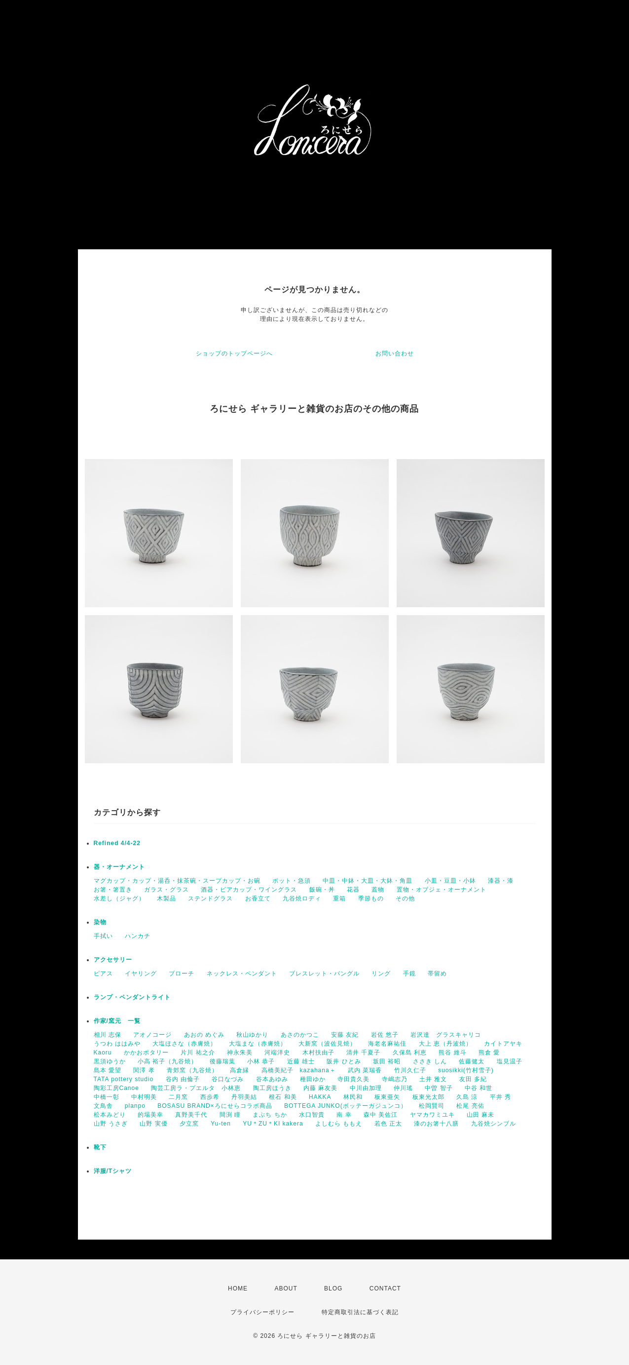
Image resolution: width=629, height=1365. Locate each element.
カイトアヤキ (503, 1043)
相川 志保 (107, 1034)
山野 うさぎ (111, 1123)
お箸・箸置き (113, 889)
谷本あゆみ (272, 1079)
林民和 (353, 1096)
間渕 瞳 (230, 1114)
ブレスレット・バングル (324, 973)
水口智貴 (312, 1114)
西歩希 (210, 1096)
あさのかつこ (300, 1034)
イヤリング (141, 973)
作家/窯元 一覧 (117, 1020)
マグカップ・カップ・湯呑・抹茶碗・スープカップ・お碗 (177, 880)
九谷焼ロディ (302, 898)
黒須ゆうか (110, 1061)
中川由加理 (366, 1088)
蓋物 (377, 889)
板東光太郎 (428, 1096)
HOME (238, 1288)
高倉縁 (239, 1070)
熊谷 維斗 (452, 1052)
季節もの (371, 898)
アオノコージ (152, 1034)
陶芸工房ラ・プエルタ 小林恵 (196, 1088)
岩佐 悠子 (385, 1034)
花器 (353, 889)
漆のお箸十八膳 (436, 1123)
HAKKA (320, 1096)
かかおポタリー (146, 1052)
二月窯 (178, 1096)
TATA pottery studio (124, 1079)
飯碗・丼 (322, 889)
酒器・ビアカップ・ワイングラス (249, 889)
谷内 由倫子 (183, 1079)
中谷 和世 (478, 1088)
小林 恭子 (261, 1061)
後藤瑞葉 (222, 1061)
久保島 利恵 (410, 1052)
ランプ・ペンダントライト (132, 997)
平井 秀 (500, 1096)
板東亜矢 (387, 1096)
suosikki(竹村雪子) (466, 1070)
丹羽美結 (244, 1096)
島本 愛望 (107, 1070)
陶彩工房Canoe (116, 1088)
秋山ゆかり (252, 1034)
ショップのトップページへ (234, 353)
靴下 (100, 1147)
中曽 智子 (438, 1088)
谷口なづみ (228, 1079)
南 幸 (343, 1114)
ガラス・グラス (166, 889)
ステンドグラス (210, 898)
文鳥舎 (103, 1105)
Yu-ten (221, 1123)
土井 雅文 (433, 1079)
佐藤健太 (471, 1061)
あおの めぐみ (204, 1034)
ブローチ (181, 973)
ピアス (103, 973)
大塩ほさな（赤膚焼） (184, 1043)
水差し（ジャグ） (119, 898)
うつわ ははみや (117, 1043)
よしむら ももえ (338, 1123)
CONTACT (385, 1288)
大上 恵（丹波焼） (445, 1043)
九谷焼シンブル (493, 1123)
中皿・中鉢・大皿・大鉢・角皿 (367, 880)
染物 (100, 922)
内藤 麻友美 (320, 1088)
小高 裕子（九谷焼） (167, 1061)
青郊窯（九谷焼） (192, 1070)
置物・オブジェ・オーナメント (441, 889)
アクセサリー (113, 959)
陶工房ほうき (272, 1088)
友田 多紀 (473, 1079)
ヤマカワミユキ (432, 1114)
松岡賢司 (431, 1105)
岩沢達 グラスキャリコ (445, 1034)
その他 (405, 898)
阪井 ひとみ (344, 1061)
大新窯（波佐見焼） (327, 1043)
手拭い (103, 936)
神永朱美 (240, 1052)
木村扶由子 (318, 1052)
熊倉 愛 (489, 1052)
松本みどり (110, 1114)
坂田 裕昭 (387, 1061)
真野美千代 (191, 1114)
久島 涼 (467, 1096)
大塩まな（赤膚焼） (258, 1043)
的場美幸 (150, 1114)
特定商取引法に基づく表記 (360, 1312)
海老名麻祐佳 (387, 1043)
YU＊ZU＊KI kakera (273, 1123)
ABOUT (285, 1288)
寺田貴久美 (353, 1079)
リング (381, 973)
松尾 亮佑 (470, 1105)
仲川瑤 (403, 1088)
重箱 (339, 898)
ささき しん (430, 1061)
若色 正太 (388, 1123)
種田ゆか (313, 1079)
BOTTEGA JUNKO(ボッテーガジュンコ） (345, 1105)
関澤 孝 (143, 1070)
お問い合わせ (394, 353)
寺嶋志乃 (394, 1079)
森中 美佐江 (381, 1114)
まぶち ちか (270, 1114)
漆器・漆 (501, 880)
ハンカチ (137, 936)
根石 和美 (282, 1096)
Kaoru (103, 1052)
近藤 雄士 (301, 1061)
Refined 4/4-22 (117, 843)
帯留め (437, 973)
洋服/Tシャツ (113, 1171)
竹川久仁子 (410, 1070)
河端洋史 (277, 1052)
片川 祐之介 (198, 1052)
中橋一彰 (106, 1096)
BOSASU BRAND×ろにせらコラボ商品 (214, 1105)
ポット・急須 (291, 880)
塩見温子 (509, 1061)
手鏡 (409, 973)
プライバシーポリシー (262, 1312)
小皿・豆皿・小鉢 (450, 880)
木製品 (166, 898)
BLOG (333, 1288)
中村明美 (144, 1096)
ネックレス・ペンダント (242, 973)
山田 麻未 (480, 1114)
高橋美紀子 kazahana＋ (298, 1070)
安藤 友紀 (345, 1034)
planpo (135, 1105)
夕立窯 (189, 1123)
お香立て (258, 898)
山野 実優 (153, 1123)
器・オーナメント (119, 866)
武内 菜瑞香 (365, 1070)
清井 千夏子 (363, 1052)
